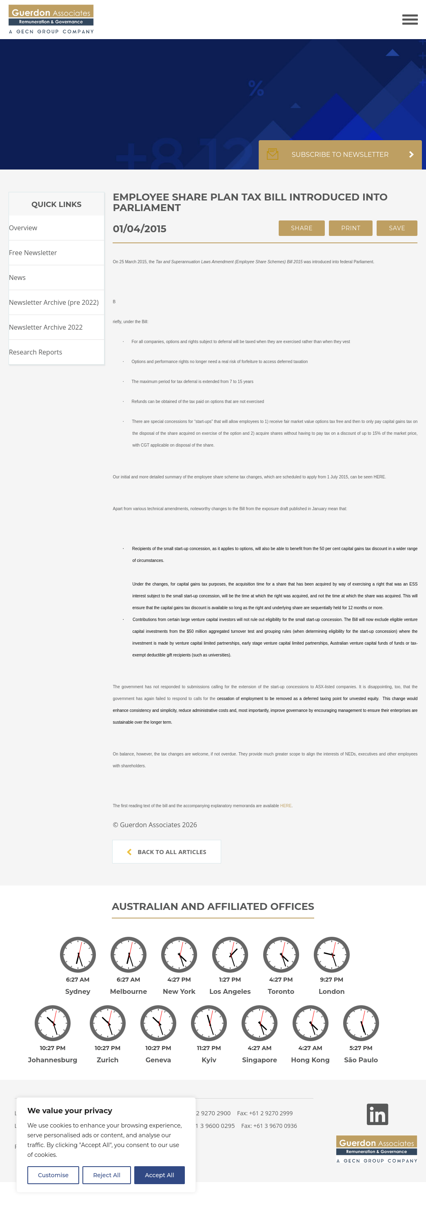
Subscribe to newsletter (340, 159)
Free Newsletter (33, 252)
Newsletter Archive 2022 (46, 327)
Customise (53, 1175)
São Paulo (361, 1060)
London (332, 991)
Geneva (158, 1060)
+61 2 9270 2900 (207, 1113)
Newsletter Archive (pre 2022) (54, 302)
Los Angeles (230, 991)
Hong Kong (310, 1060)
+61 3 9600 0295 (211, 1125)
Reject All (106, 1175)
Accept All (159, 1175)
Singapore (259, 1060)
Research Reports (35, 352)
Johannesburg (53, 1060)
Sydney (77, 991)
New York (179, 991)
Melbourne (128, 991)
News (17, 277)
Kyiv (209, 1060)
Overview (23, 227)
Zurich (108, 1060)
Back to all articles (166, 852)
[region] (106, 1145)
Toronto (281, 991)
